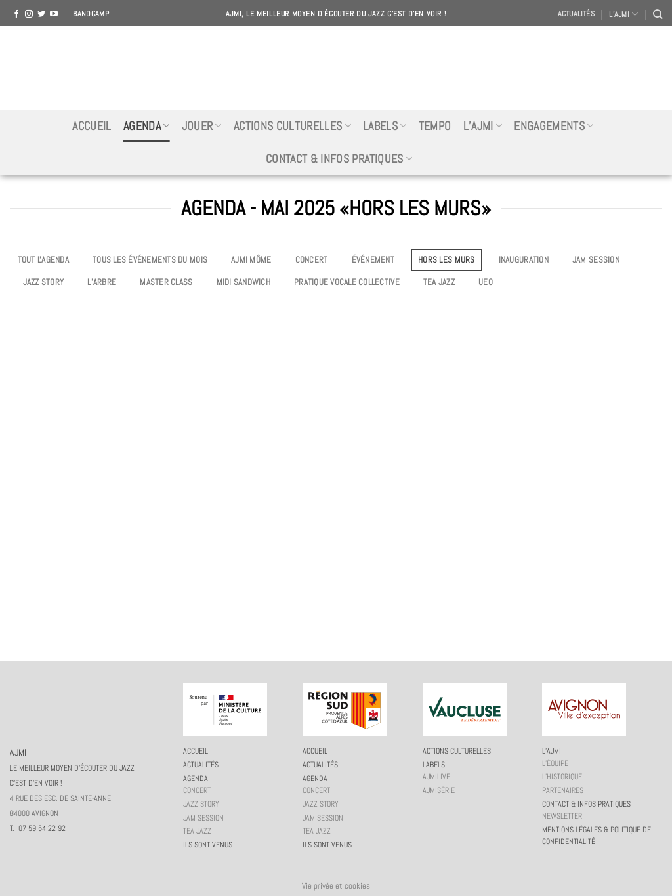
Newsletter (562, 816)
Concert (311, 259)
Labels (385, 126)
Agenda (146, 126)
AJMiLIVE (436, 776)
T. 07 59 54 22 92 (38, 828)
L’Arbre (101, 282)
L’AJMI (623, 14)
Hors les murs (446, 259)
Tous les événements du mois (150, 259)
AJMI (336, 67)
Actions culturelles (292, 126)
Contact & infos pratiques (339, 159)
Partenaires (562, 790)
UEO (485, 282)
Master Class (166, 282)
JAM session (596, 259)
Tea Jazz (439, 282)
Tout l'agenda (43, 259)
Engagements (553, 126)
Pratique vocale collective (347, 282)
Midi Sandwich (243, 282)
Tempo (435, 126)
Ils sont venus (207, 844)
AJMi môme (251, 259)
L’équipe (555, 763)
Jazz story (43, 282)
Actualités (576, 14)
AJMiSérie (439, 790)
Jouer (202, 126)
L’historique (562, 776)
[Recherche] (657, 14)
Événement (373, 259)
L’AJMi (483, 126)
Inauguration (524, 259)
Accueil (91, 126)
